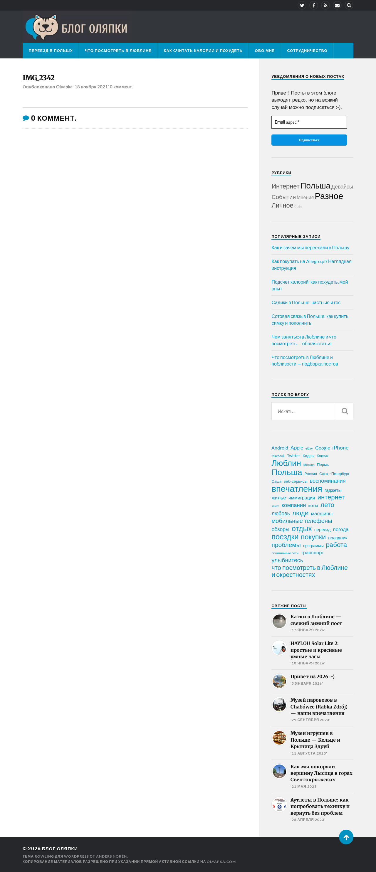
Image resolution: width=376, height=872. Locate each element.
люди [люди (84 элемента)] (300, 512)
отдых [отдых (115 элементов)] (302, 528)
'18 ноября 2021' (91, 87)
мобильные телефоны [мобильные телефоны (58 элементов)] (301, 520)
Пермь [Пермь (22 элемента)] (323, 464)
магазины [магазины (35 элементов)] (322, 513)
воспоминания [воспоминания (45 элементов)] (328, 480)
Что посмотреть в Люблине (118, 50)
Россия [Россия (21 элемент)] (310, 473)
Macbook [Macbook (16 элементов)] (278, 456)
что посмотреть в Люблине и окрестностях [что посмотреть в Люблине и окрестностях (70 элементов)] (309, 571)
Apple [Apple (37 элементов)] (297, 448)
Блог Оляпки (61, 848)
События (283, 196)
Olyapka (64, 87)
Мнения (305, 197)
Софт (298, 206)
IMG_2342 (40, 78)
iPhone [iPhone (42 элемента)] (340, 447)
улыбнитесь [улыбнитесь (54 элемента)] (287, 560)
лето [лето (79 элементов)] (327, 504)
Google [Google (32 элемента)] (322, 447)
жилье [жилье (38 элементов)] (278, 497)
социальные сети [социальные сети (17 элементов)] (284, 553)
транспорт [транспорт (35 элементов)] (312, 552)
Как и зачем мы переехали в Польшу (310, 247)
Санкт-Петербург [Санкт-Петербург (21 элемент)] (334, 473)
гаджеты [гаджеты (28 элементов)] (333, 490)
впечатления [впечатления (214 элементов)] (296, 488)
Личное (282, 205)
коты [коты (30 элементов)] (313, 505)
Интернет (285, 186)
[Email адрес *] (309, 122)
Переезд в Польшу (51, 50)
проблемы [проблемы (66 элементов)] (286, 544)
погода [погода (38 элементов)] (340, 529)
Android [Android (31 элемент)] (279, 447)
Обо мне (265, 50)
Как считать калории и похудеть (203, 50)
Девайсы (342, 186)
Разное (329, 196)
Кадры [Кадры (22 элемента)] (308, 455)
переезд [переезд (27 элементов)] (322, 529)
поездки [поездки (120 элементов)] (284, 536)
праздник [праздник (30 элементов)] (337, 537)
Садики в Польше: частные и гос (305, 302)
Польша (315, 185)
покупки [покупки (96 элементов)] (313, 536)
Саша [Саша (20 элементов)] (276, 481)
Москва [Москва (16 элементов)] (309, 465)
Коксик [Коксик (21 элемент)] (322, 455)
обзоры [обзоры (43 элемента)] (280, 529)
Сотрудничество (307, 50)
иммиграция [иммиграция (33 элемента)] (301, 497)
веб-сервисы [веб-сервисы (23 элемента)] (296, 481)
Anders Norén (111, 856)
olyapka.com (221, 861)
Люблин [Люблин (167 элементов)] (286, 463)
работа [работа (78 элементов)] (336, 544)
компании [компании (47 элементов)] (294, 505)
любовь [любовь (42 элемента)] (280, 513)
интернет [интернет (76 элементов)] (331, 497)
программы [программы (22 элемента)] (313, 545)
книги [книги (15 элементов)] (275, 506)
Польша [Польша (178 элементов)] (286, 471)
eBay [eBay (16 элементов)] (309, 448)
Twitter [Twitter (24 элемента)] (293, 455)
